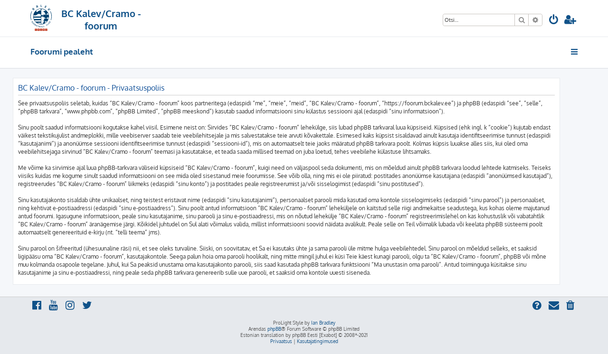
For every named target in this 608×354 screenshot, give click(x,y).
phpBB (274, 329)
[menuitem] (553, 20)
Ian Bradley (323, 323)
